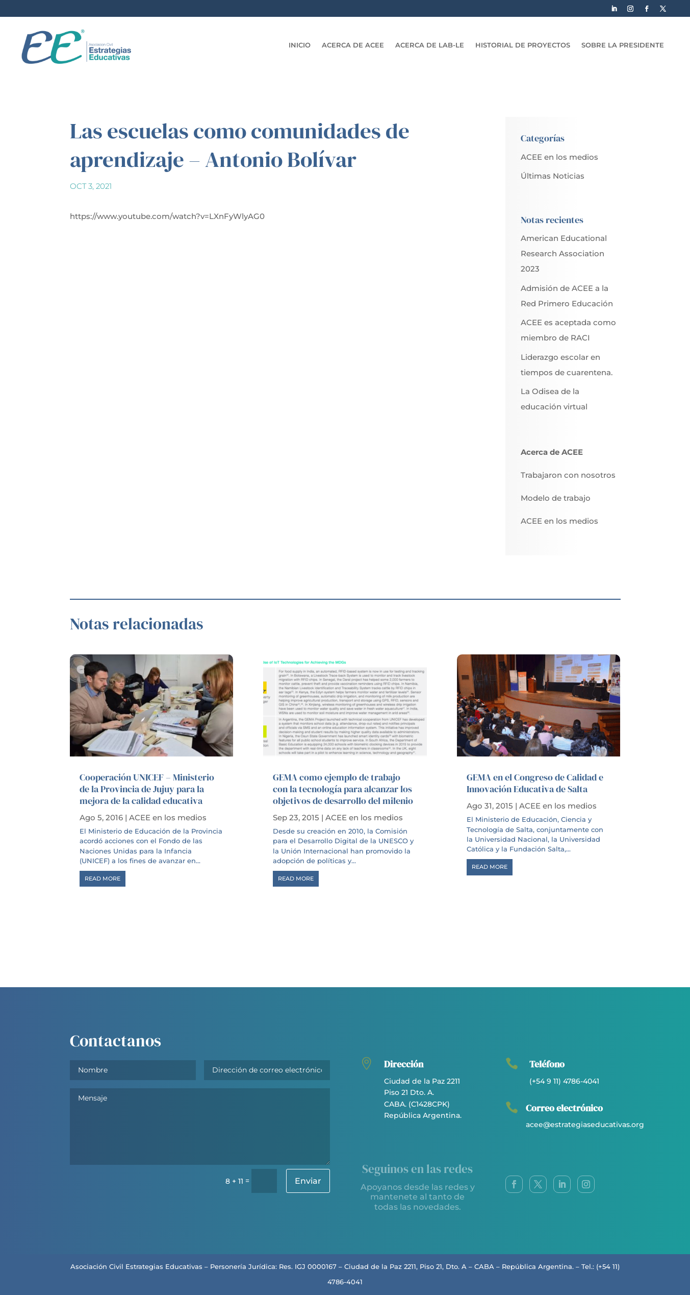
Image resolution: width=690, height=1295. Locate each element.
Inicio (300, 45)
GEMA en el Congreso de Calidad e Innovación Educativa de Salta (535, 783)
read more (102, 878)
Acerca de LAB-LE (429, 45)
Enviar (308, 1181)
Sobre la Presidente (622, 45)
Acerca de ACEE (353, 45)
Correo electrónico (564, 1108)
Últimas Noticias (552, 176)
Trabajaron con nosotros (568, 475)
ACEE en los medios (559, 157)
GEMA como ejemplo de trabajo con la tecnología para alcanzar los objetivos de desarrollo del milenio (343, 789)
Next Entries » (594, 909)
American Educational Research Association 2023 (564, 253)
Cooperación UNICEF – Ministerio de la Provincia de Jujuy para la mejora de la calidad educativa (147, 789)
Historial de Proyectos (522, 45)
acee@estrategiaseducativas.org (585, 1124)
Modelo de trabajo (556, 498)
